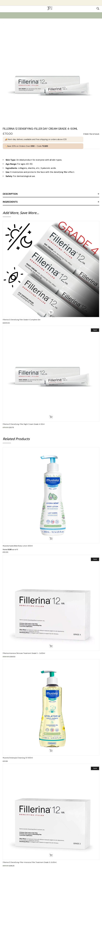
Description (10, 193)
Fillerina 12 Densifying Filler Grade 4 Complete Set (21, 320)
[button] (51, 312)
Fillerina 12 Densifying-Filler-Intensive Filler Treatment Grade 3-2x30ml (29, 862)
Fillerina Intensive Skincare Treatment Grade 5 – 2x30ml (24, 653)
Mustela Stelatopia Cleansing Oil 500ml (18, 758)
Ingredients (10, 201)
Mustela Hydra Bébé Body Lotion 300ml (18, 546)
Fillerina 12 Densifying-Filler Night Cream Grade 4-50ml (24, 424)
